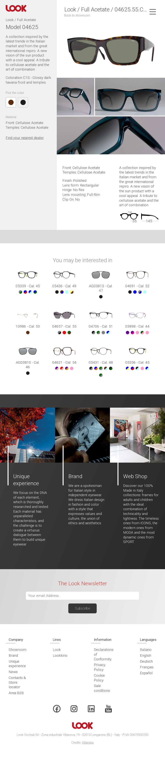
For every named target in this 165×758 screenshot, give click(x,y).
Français (146, 667)
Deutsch (146, 661)
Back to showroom (77, 15)
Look (57, 649)
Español (146, 673)
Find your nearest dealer (25, 138)
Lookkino (60, 655)
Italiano (146, 649)
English (145, 655)
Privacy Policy (99, 667)
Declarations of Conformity (104, 654)
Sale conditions (102, 688)
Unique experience (17, 663)
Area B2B (16, 693)
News (13, 672)
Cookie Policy (99, 677)
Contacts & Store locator (17, 682)
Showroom (17, 649)
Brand (13, 655)
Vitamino (88, 742)
